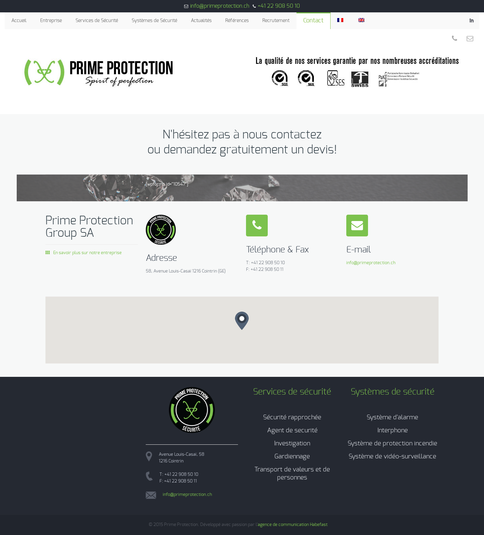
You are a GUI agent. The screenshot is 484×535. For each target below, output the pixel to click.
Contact (313, 21)
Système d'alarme (392, 417)
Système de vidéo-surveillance (392, 456)
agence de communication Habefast (293, 525)
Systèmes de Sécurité (154, 20)
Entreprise (51, 20)
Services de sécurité (292, 392)
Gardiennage (292, 456)
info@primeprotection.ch (219, 6)
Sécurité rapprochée (292, 417)
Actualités (201, 20)
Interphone (392, 430)
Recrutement (275, 20)
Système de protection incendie (392, 443)
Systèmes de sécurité (393, 392)
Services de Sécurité (97, 20)
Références (237, 20)
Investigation (292, 443)
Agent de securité (292, 430)
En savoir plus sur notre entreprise (83, 253)
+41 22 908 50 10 (279, 6)
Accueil (18, 20)
